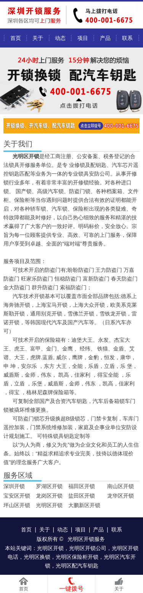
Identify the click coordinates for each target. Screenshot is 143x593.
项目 (82, 38)
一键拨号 (71, 588)
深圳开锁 (14, 486)
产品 (105, 38)
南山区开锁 (120, 486)
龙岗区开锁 (49, 496)
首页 (15, 38)
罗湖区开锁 (49, 486)
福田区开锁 (81, 486)
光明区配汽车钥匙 (77, 566)
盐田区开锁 (81, 496)
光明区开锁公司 (87, 548)
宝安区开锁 (16, 496)
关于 (37, 38)
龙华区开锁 (120, 496)
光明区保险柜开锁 (77, 557)
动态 (60, 38)
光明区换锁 (37, 557)
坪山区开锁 (16, 505)
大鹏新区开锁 (84, 505)
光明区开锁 (49, 505)
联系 (127, 38)
